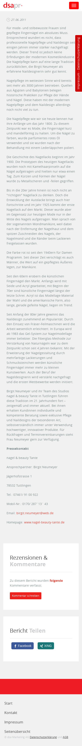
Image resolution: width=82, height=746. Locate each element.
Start (8, 703)
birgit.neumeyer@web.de (35, 513)
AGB (65, 737)
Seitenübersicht (17, 731)
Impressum (78, 81)
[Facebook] (22, 645)
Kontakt (10, 712)
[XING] (46, 645)
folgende (56, 580)
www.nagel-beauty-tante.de (44, 522)
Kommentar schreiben (25, 595)
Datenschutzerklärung (78, 53)
